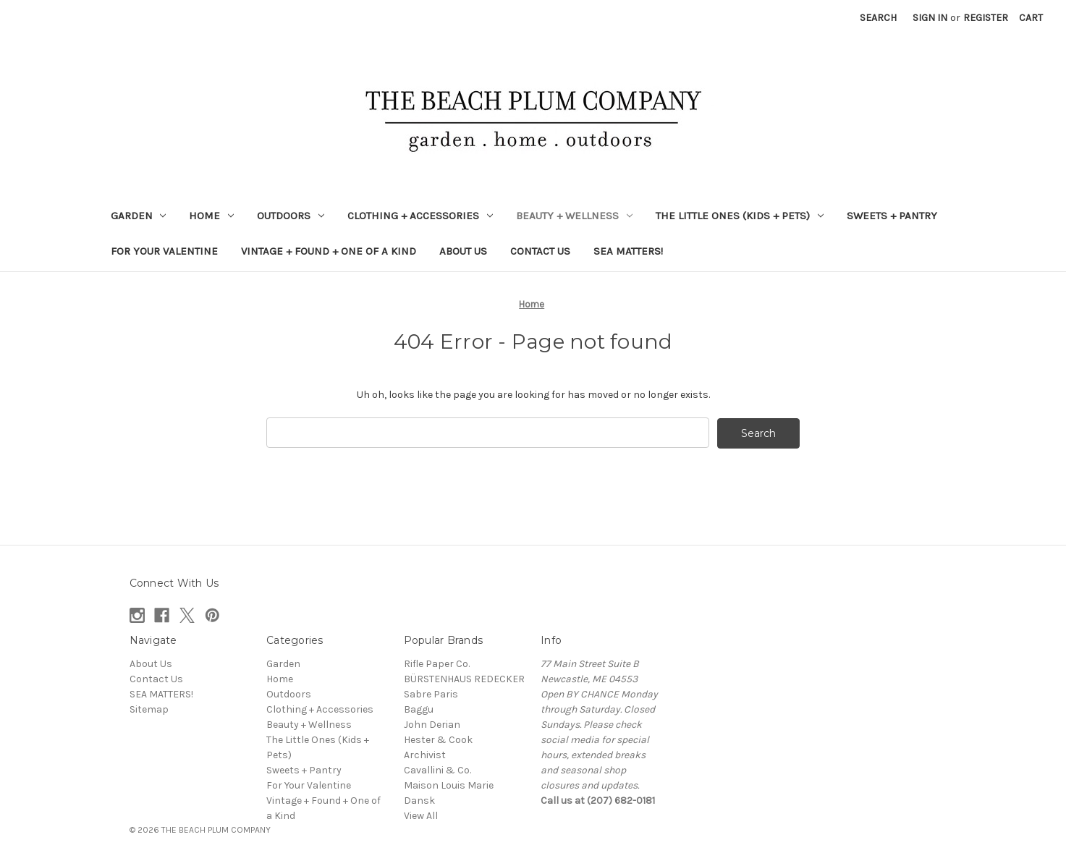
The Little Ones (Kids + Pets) (740, 215)
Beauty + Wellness (574, 215)
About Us (463, 251)
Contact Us (540, 251)
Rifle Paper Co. (437, 663)
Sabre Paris (431, 693)
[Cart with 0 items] (1031, 17)
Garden (138, 215)
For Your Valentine (164, 251)
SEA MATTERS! (628, 251)
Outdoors (290, 215)
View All (421, 815)
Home (211, 215)
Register (985, 18)
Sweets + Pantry (892, 215)
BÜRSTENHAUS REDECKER (464, 678)
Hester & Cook (438, 739)
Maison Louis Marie (449, 784)
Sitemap (149, 708)
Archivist (425, 754)
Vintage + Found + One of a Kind (328, 251)
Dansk (419, 800)
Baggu (418, 708)
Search (878, 18)
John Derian (432, 724)
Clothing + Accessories (420, 215)
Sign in (930, 18)
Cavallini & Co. (437, 769)
